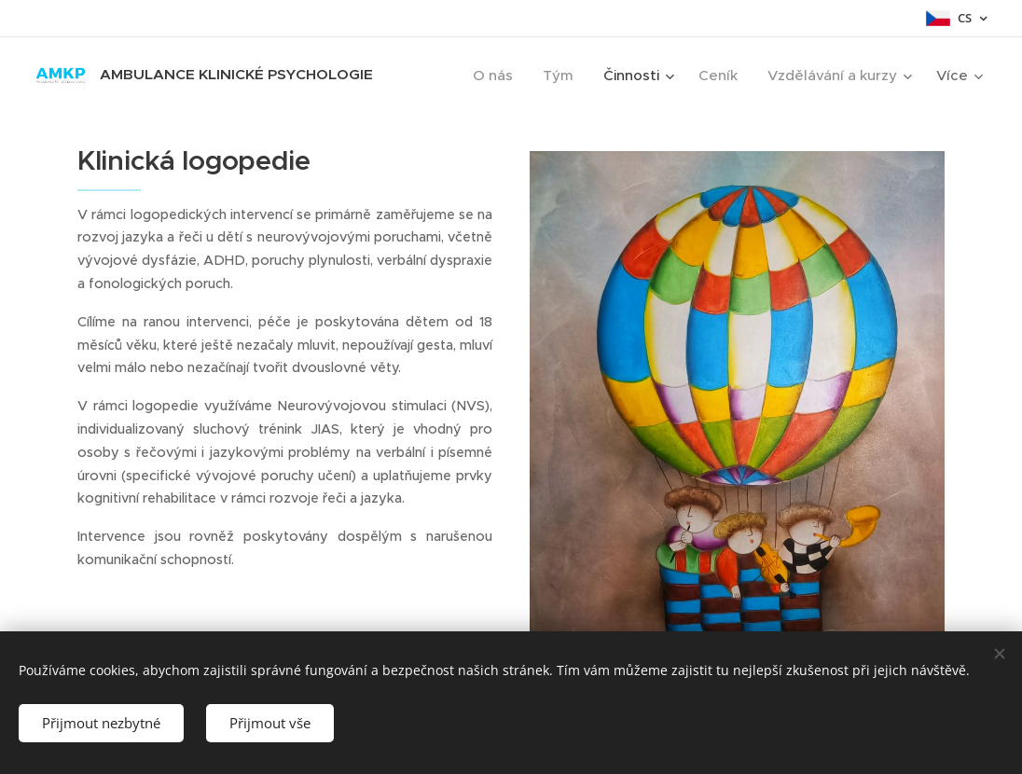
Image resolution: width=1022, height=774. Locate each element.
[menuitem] (498, 75)
